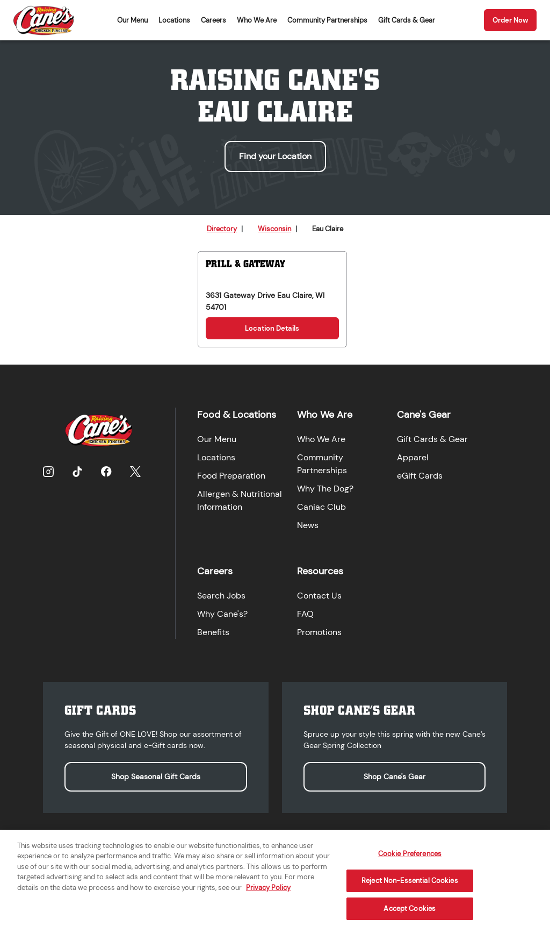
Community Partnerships (327, 20)
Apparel (413, 457)
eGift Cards (420, 475)
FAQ (305, 613)
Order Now (510, 20)
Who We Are (257, 20)
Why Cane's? (222, 613)
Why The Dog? (325, 488)
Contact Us (319, 595)
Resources (320, 571)
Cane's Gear (424, 414)
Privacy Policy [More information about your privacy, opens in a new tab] (268, 892)
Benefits (213, 632)
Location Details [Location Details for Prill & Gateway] (272, 328)
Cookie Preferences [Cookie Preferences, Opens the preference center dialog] (410, 858)
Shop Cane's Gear (394, 776)
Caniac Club (321, 506)
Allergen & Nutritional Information (239, 500)
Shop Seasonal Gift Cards (155, 776)
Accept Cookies (409, 913)
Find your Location (275, 156)
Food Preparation (231, 475)
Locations (174, 20)
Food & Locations (236, 414)
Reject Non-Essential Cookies (409, 886)
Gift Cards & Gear (406, 20)
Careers (213, 20)
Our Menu (132, 20)
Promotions (319, 632)
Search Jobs (221, 595)
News (308, 525)
